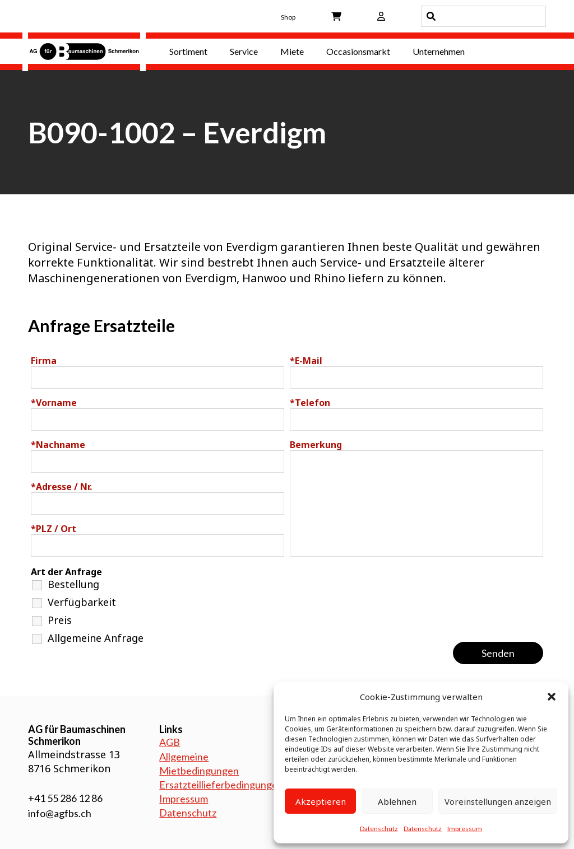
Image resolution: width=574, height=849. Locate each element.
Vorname (54, 402)
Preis (60, 620)
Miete (292, 51)
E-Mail (306, 360)
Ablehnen (397, 801)
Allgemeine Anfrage (96, 637)
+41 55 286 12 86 (65, 798)
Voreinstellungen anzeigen (498, 801)
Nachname (58, 444)
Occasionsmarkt (358, 51)
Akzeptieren (320, 801)
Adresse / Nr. (61, 486)
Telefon (310, 402)
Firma (44, 360)
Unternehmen (439, 51)
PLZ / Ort (53, 528)
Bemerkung (316, 444)
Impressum (464, 828)
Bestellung (73, 584)
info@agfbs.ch (59, 813)
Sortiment (188, 51)
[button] (551, 696)
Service (244, 51)
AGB (169, 742)
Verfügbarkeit (82, 602)
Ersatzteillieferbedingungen (221, 784)
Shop (288, 17)
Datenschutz (379, 828)
